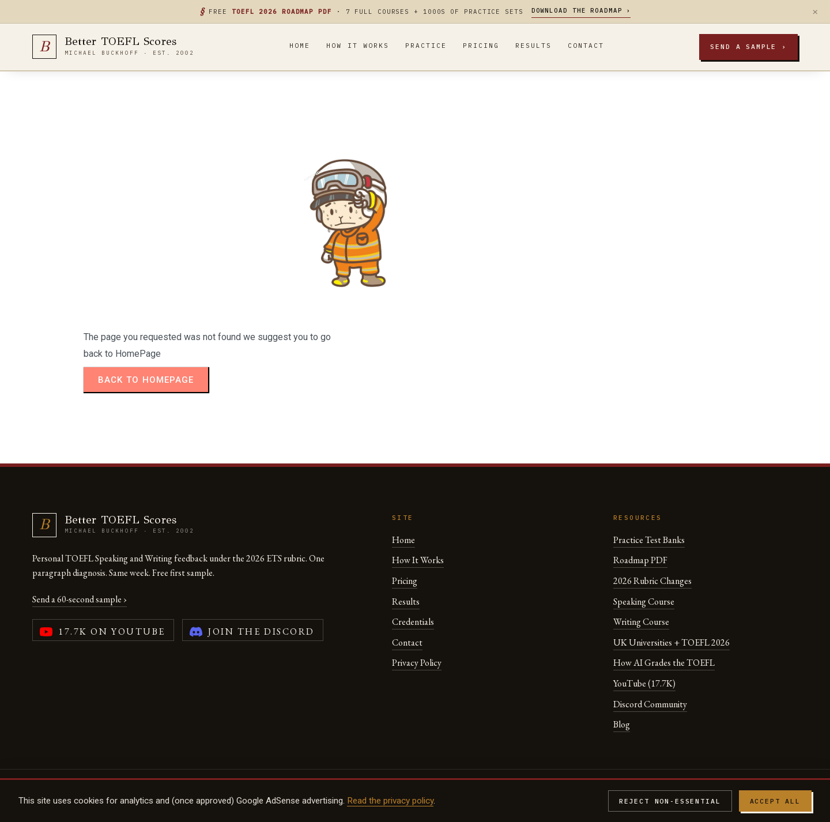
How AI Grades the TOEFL (664, 663)
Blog (621, 724)
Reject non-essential (670, 801)
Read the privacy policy (390, 800)
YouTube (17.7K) (644, 683)
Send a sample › (748, 46)
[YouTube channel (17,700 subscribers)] (103, 630)
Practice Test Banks (649, 540)
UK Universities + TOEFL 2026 (671, 642)
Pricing (481, 46)
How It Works (357, 46)
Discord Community (650, 704)
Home (299, 46)
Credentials (413, 622)
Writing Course (641, 622)
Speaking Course (643, 601)
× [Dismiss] (815, 11)
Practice (426, 46)
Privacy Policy (417, 663)
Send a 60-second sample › (79, 599)
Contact (586, 46)
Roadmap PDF (640, 560)
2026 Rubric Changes (652, 581)
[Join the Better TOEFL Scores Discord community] (252, 630)
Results (533, 46)
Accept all (775, 801)
